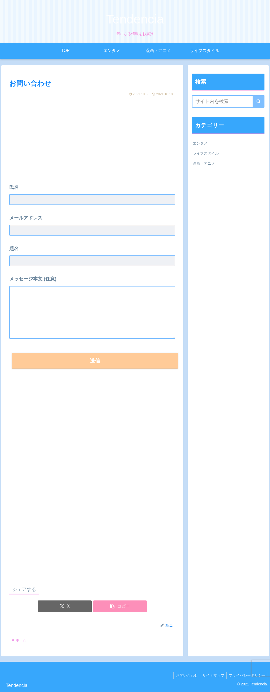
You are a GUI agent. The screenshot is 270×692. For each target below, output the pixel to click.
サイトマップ (211, 675)
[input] (228, 101)
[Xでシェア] (65, 606)
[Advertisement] (92, 138)
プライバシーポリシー (246, 675)
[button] (120, 606)
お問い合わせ (184, 675)
